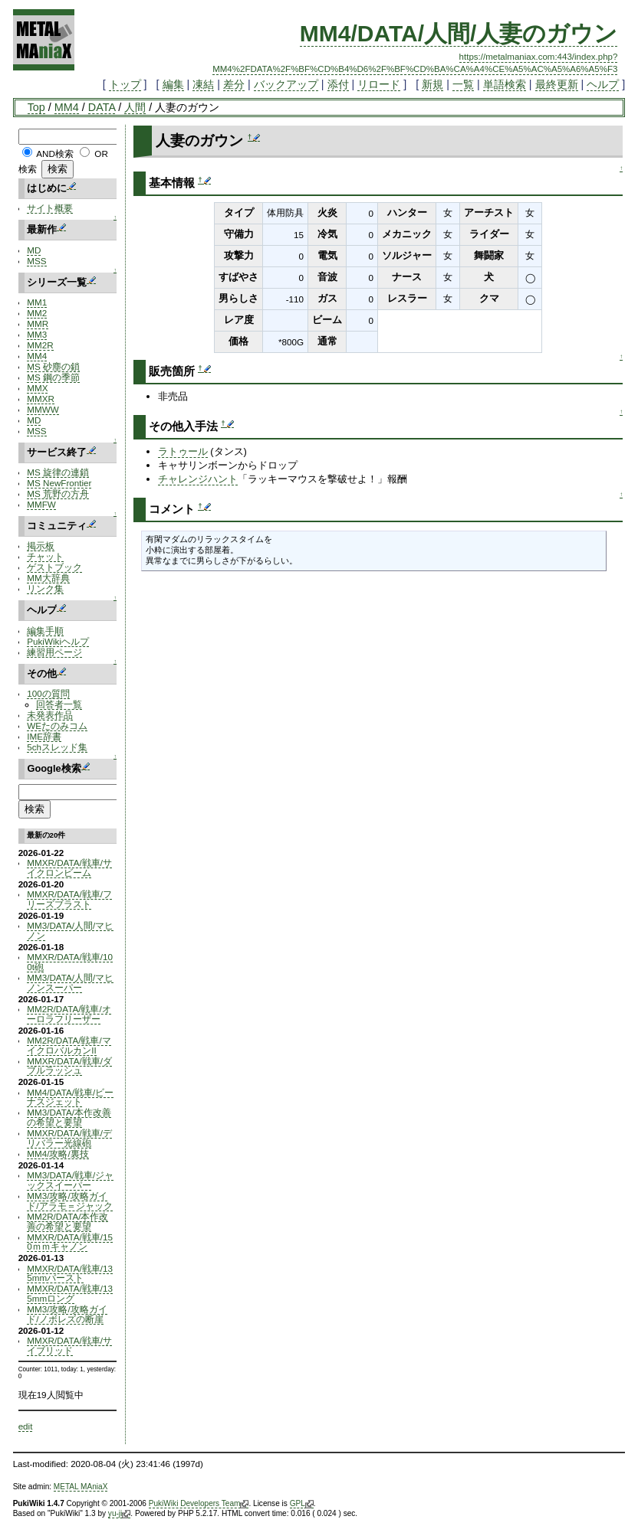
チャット (45, 556)
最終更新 (556, 84)
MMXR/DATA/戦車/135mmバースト (70, 1273)
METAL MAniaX (81, 1486)
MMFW (41, 504)
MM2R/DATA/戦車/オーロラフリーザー (68, 1014)
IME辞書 (44, 736)
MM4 (66, 107)
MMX (37, 388)
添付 (338, 84)
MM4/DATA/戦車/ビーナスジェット (70, 1097)
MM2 (37, 313)
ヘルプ (603, 84)
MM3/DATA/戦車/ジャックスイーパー (70, 1180)
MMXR (40, 399)
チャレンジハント (198, 479)
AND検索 (55, 153)
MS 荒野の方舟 (58, 493)
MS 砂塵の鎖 (53, 366)
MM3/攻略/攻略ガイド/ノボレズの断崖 (67, 1314)
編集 (173, 84)
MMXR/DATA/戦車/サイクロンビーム (69, 867)
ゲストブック (54, 567)
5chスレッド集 (57, 747)
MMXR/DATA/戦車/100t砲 (70, 962)
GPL (302, 1503)
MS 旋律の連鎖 (58, 472)
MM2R (40, 345)
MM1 (37, 302)
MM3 (37, 334)
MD (34, 250)
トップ (125, 84)
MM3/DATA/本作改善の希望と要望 (69, 1117)
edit (25, 1426)
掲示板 (40, 546)
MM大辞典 (48, 578)
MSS (36, 261)
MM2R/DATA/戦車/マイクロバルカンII (68, 1045)
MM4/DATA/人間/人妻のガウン (459, 33)
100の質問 (48, 693)
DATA (101, 107)
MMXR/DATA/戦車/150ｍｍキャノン (70, 1242)
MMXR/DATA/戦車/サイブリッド (69, 1345)
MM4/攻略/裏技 (57, 1153)
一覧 (463, 84)
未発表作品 (50, 715)
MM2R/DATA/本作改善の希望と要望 (67, 1221)
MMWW (42, 409)
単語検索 (504, 84)
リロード (378, 84)
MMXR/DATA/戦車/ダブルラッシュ (69, 1066)
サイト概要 (50, 208)
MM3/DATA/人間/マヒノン (70, 930)
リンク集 (45, 588)
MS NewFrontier (59, 483)
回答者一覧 (59, 704)
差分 (234, 84)
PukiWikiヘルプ (58, 641)
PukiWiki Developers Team (199, 1503)
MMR (37, 323)
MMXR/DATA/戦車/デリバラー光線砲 (69, 1138)
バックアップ (286, 84)
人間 (135, 107)
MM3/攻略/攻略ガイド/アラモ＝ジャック (69, 1201)
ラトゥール (183, 451)
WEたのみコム (57, 725)
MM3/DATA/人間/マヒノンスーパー (70, 982)
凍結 (203, 84)
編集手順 (45, 631)
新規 (432, 84)
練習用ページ (54, 652)
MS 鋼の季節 (53, 377)
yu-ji (119, 1513)
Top (36, 107)
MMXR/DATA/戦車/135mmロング (70, 1293)
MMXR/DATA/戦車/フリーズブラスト (69, 899)
